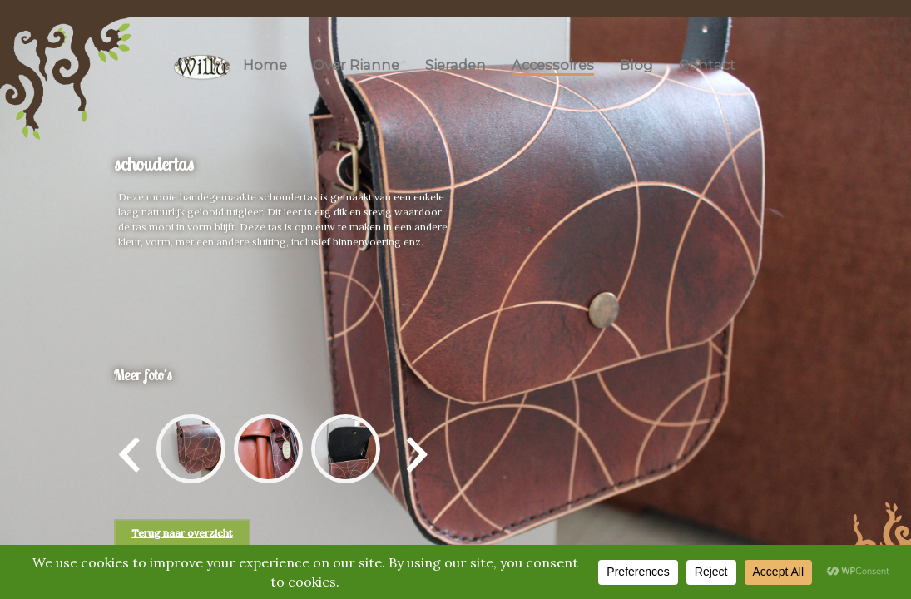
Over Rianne (356, 65)
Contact (707, 65)
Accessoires (553, 65)
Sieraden (455, 65)
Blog (636, 65)
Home (265, 65)
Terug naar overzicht (181, 533)
